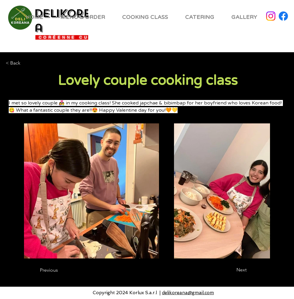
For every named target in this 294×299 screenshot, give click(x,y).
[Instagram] (271, 16)
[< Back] (25, 63)
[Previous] (64, 270)
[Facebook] (283, 16)
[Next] (226, 270)
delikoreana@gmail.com (188, 292)
